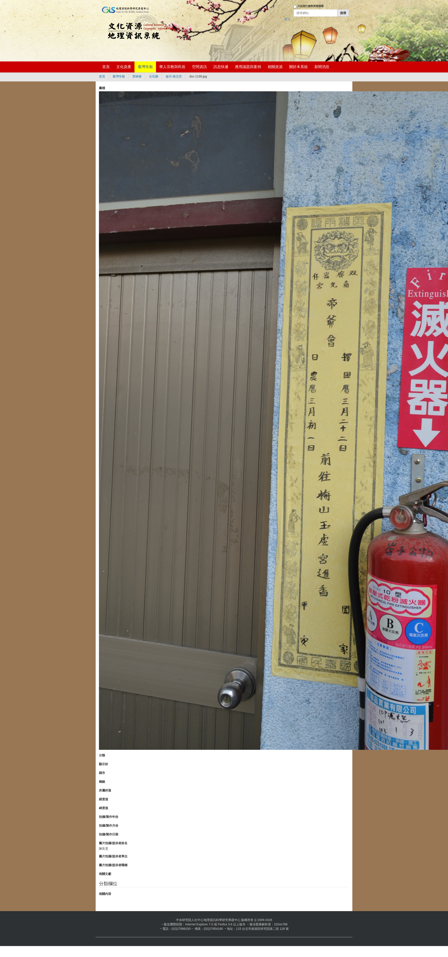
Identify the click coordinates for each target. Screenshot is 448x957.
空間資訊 (199, 67)
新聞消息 (321, 67)
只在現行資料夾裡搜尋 (310, 6)
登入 (287, 19)
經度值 (103, 799)
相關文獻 (105, 874)
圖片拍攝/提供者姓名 (113, 843)
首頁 (106, 67)
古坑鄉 (153, 76)
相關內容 (105, 894)
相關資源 (275, 67)
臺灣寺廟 (145, 67)
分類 (102, 755)
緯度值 (103, 808)
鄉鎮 (102, 781)
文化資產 (123, 67)
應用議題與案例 (248, 67)
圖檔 (102, 88)
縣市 (102, 773)
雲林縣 (137, 76)
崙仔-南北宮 (174, 76)
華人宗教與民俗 (172, 67)
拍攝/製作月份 (108, 825)
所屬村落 (105, 790)
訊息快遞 (220, 67)
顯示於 (103, 764)
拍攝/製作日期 (108, 834)
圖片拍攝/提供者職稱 (113, 865)
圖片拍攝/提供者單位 (113, 856)
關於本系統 (298, 67)
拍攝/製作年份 (108, 816)
